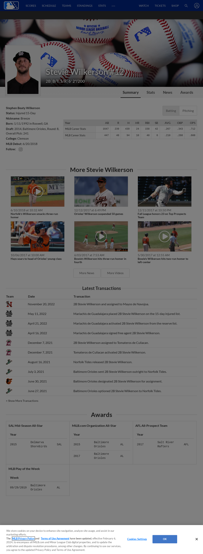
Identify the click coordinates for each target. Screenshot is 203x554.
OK (165, 539)
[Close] (196, 539)
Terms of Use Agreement (55, 538)
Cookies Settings (137, 539)
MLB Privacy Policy (23, 538)
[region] (101, 539)
